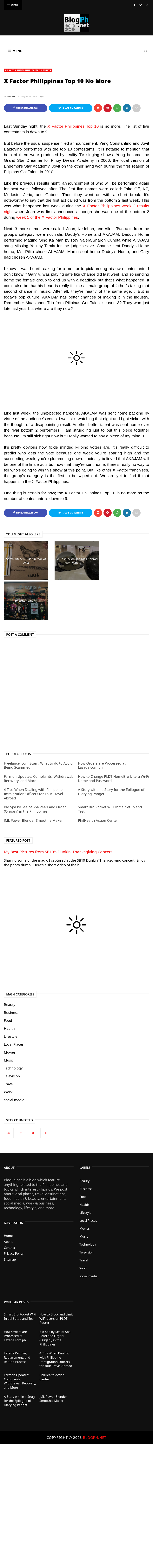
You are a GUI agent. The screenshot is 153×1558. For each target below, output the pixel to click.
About (8, 1242)
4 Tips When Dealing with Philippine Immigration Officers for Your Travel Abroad (33, 793)
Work (8, 1092)
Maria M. (11, 96)
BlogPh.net (94, 1437)
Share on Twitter (70, 108)
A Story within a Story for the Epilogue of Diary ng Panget (111, 791)
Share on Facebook (25, 108)
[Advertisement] (74, 1488)
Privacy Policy (13, 1253)
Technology (13, 1068)
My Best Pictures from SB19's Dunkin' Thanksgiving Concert (58, 851)
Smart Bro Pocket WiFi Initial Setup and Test (110, 809)
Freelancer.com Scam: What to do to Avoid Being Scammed (38, 765)
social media (14, 1100)
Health (9, 1028)
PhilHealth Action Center (98, 820)
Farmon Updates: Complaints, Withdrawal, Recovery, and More (38, 778)
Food (8, 1020)
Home (8, 1236)
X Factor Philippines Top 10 (73, 126)
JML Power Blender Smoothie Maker (33, 820)
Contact (9, 1248)
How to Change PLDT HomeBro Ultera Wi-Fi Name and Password (113, 778)
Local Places (13, 1044)
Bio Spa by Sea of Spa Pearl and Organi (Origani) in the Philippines (36, 809)
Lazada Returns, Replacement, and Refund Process (17, 1357)
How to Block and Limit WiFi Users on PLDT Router (56, 1318)
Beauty (9, 1004)
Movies (9, 1052)
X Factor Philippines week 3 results (28, 70)
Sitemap (10, 1259)
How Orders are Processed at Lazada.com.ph (101, 765)
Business (11, 1012)
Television (12, 1076)
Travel (9, 1084)
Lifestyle (10, 1036)
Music (8, 1060)
